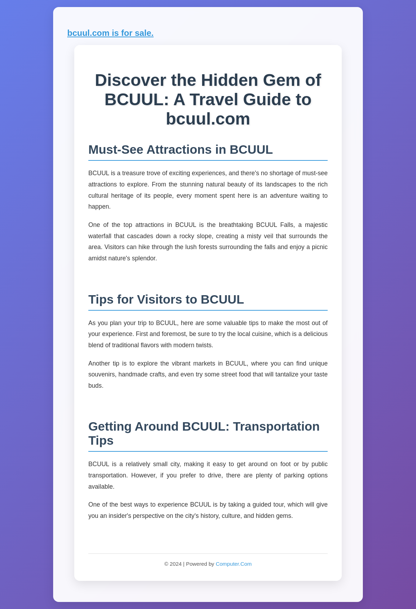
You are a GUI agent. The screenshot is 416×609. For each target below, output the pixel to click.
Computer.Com (234, 564)
